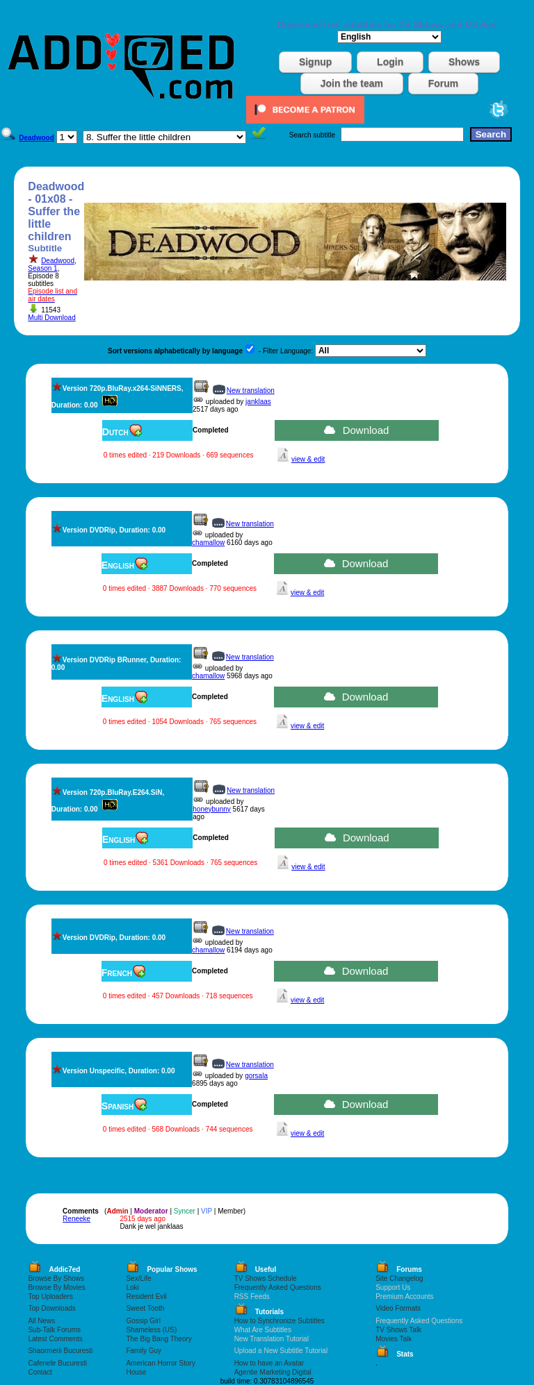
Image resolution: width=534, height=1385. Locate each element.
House (136, 1372)
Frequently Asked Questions (277, 1287)
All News (41, 1321)
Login (390, 61)
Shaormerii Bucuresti (60, 1350)
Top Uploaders (50, 1296)
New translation (251, 390)
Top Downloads (51, 1308)
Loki (132, 1287)
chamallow (208, 542)
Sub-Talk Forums (54, 1330)
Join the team (352, 83)
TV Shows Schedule (265, 1278)
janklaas (258, 401)
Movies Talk (393, 1339)
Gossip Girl (143, 1321)
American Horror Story (160, 1363)
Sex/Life (138, 1278)
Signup (315, 61)
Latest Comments (55, 1339)
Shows (464, 61)
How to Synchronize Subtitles (279, 1321)
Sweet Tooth (145, 1308)
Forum (443, 83)
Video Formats (398, 1308)
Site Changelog (399, 1278)
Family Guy (143, 1350)
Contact (39, 1372)
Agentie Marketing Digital (273, 1372)
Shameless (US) (151, 1330)
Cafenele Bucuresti (57, 1363)
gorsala (256, 1076)
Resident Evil (146, 1296)
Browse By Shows (56, 1278)
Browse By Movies (56, 1287)
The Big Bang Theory (158, 1339)
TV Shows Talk (398, 1330)
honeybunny (212, 809)
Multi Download (51, 317)
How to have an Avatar (269, 1363)
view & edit (308, 459)
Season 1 (42, 268)
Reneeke (76, 1219)
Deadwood (57, 261)
